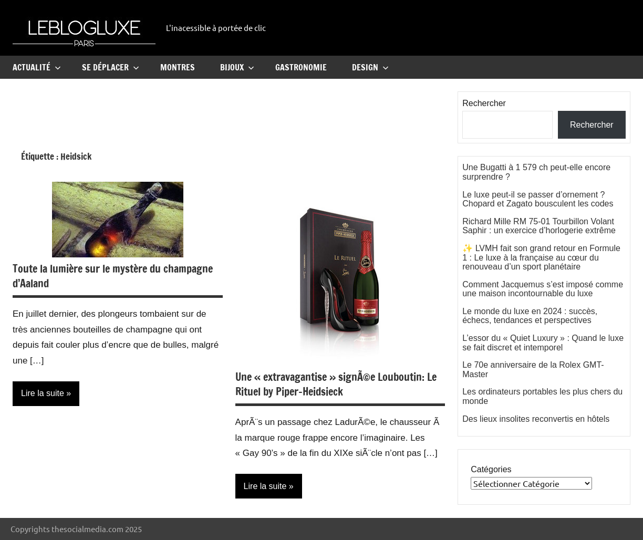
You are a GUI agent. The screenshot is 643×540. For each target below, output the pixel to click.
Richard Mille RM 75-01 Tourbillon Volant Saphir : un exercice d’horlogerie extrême (539, 226)
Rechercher (484, 103)
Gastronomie (301, 67)
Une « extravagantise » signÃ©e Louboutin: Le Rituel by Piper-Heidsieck (336, 384)
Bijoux (237, 67)
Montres (177, 67)
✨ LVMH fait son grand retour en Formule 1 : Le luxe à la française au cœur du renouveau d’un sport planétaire (541, 257)
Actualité (37, 67)
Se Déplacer (110, 67)
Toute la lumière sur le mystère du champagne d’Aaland (113, 276)
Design (370, 67)
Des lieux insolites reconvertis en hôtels (535, 418)
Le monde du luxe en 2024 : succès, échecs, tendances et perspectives (529, 316)
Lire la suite (42, 393)
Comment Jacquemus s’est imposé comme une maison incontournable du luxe (542, 289)
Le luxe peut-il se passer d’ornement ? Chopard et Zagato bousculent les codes (537, 199)
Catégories (491, 469)
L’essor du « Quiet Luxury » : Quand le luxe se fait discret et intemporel (543, 343)
